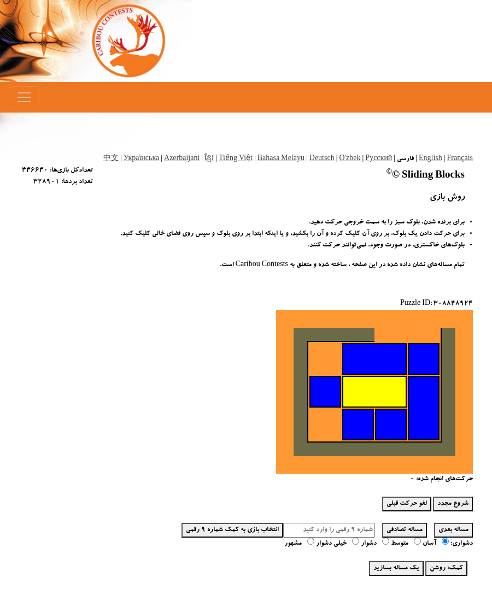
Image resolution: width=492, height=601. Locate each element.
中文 (111, 159)
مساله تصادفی (404, 530)
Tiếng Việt (236, 159)
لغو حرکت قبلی (406, 504)
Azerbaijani (182, 159)
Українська (141, 159)
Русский (378, 159)
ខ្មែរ (209, 159)
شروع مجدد (452, 504)
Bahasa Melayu (280, 159)
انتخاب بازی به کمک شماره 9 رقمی (232, 530)
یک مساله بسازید (396, 568)
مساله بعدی (453, 530)
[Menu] (24, 97)
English (430, 159)
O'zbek (349, 159)
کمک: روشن (446, 568)
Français (460, 159)
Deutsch (322, 159)
